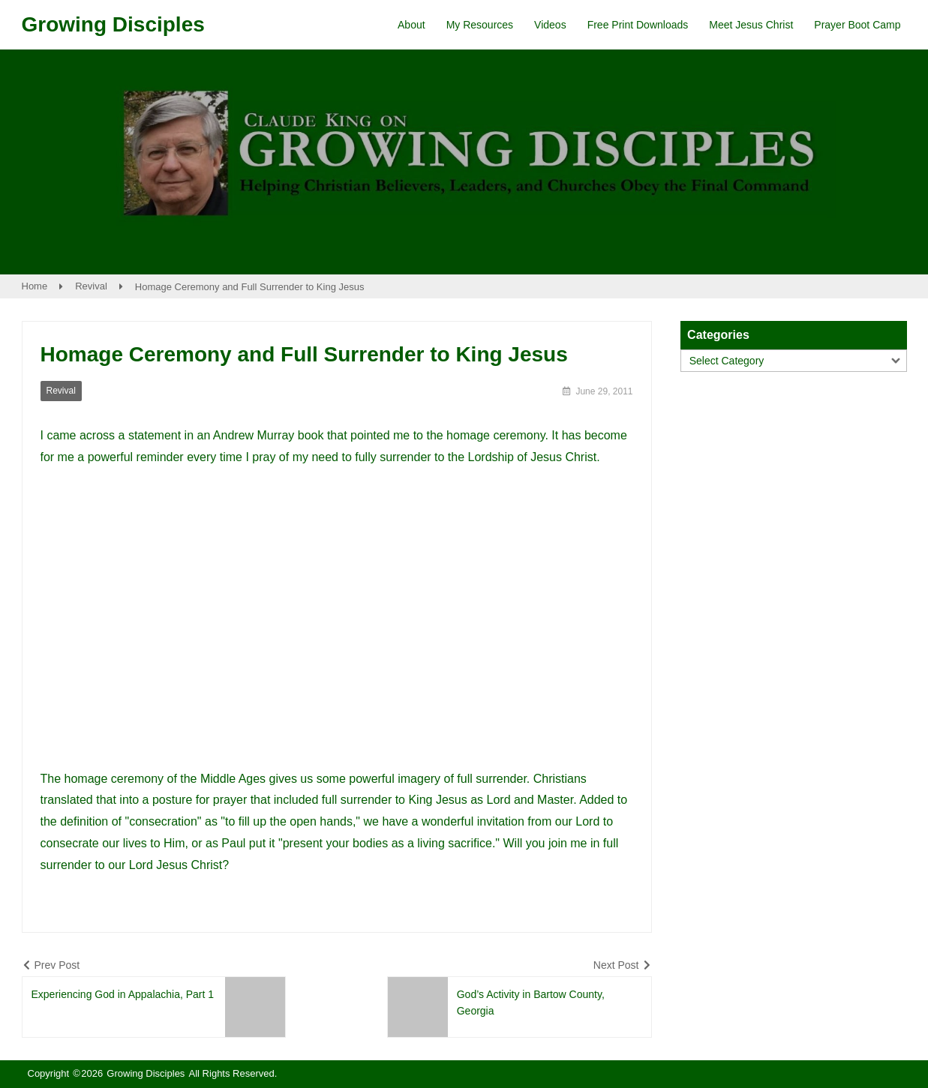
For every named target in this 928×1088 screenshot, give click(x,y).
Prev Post (57, 965)
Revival (91, 286)
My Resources (479, 25)
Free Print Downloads (638, 25)
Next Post (616, 965)
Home (35, 286)
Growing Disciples (113, 24)
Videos (550, 25)
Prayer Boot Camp (857, 25)
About (411, 25)
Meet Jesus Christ (751, 25)
